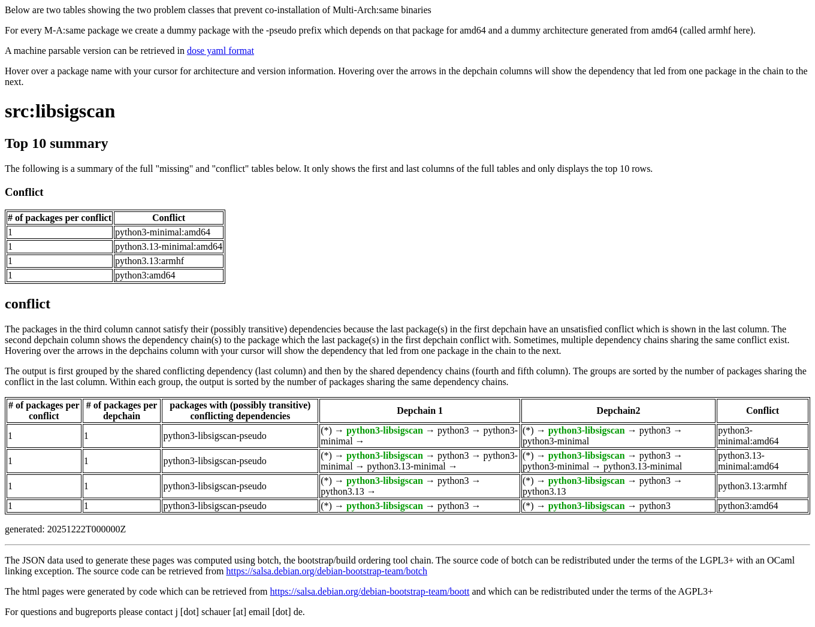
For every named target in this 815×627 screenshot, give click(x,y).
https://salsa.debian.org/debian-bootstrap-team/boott (369, 591)
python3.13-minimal (406, 466)
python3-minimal (556, 441)
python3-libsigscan (384, 430)
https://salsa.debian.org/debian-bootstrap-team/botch (326, 571)
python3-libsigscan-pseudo (214, 436)
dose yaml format (220, 51)
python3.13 (342, 491)
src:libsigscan (60, 111)
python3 (453, 430)
